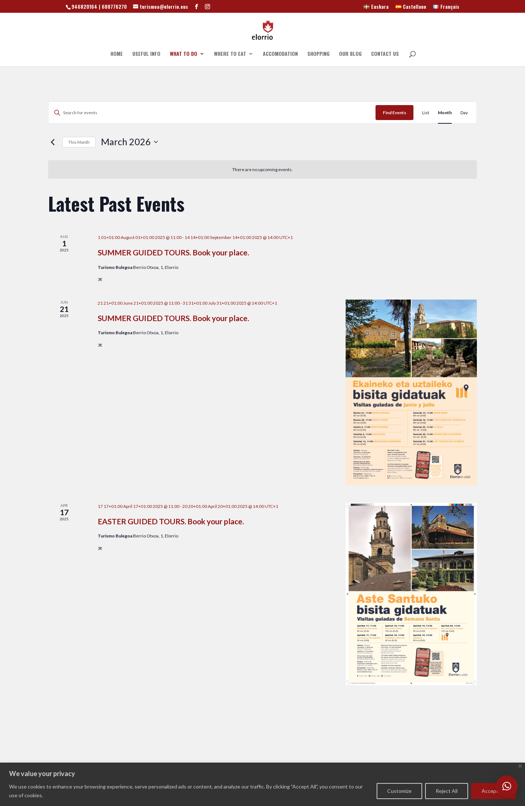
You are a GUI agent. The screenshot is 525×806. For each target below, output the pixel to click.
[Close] (520, 766)
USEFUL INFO (146, 54)
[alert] (262, 169)
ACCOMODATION (280, 54)
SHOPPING (318, 54)
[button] (507, 786)
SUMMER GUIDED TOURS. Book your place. (173, 252)
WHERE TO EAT (230, 54)
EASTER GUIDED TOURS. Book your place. (171, 521)
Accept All (493, 791)
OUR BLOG (350, 54)
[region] (262, 784)
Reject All (447, 791)
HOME (116, 54)
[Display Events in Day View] (464, 112)
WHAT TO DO (183, 54)
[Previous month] (52, 142)
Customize (399, 791)
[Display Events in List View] (425, 112)
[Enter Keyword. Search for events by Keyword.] (212, 112)
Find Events (394, 112)
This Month (79, 142)
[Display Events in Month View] (445, 112)
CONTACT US (385, 54)
